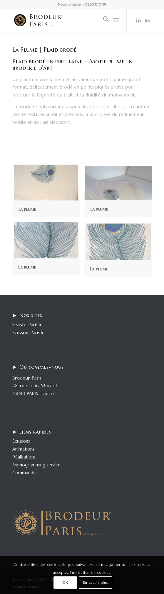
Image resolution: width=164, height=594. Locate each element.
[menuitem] (103, 20)
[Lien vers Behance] (147, 20)
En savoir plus (95, 582)
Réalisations (24, 457)
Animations (23, 449)
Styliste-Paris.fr (27, 324)
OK (65, 582)
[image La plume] (48, 194)
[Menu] (116, 20)
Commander (24, 472)
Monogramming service (36, 465)
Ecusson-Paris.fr (28, 332)
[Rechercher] (103, 20)
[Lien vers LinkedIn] (138, 20)
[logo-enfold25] (68, 20)
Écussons (21, 441)
